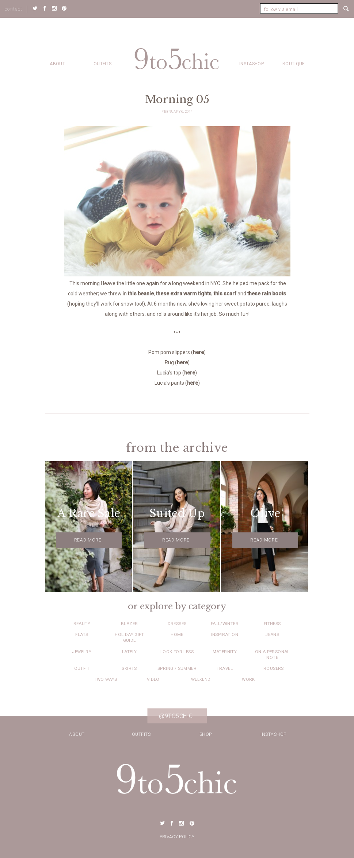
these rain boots (266, 293)
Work (248, 679)
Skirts (129, 668)
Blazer (129, 623)
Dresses (177, 623)
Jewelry (81, 651)
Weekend (201, 679)
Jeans (272, 634)
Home (177, 634)
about (57, 63)
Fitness (272, 623)
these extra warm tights (184, 293)
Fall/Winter (225, 623)
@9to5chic (176, 715)
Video (153, 679)
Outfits (102, 63)
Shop (205, 734)
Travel (225, 668)
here (198, 352)
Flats (81, 634)
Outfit (82, 668)
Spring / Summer (177, 668)
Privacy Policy (177, 836)
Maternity (225, 651)
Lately (129, 651)
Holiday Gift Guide (129, 637)
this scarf (225, 293)
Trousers (272, 668)
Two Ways (105, 679)
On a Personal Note (272, 654)
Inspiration (224, 634)
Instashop (251, 63)
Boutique (293, 63)
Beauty (81, 623)
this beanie (141, 293)
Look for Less (177, 651)
